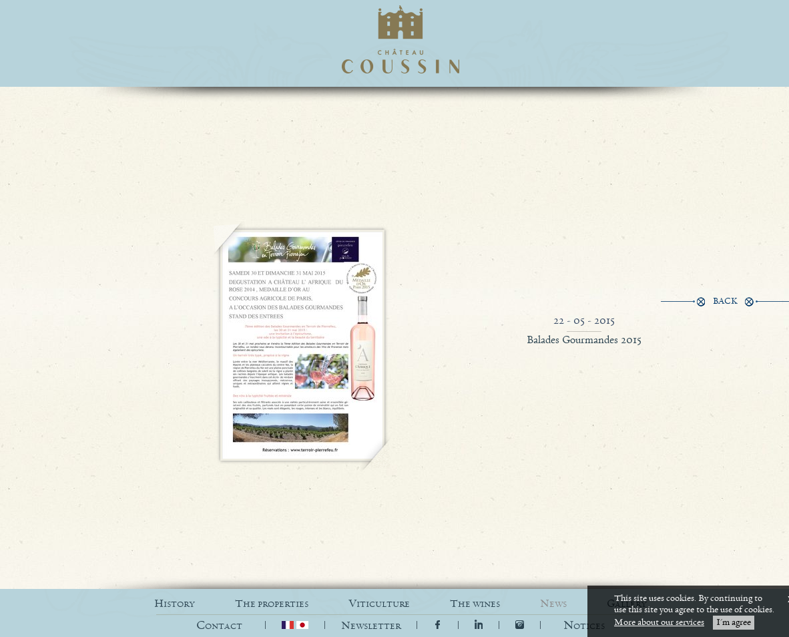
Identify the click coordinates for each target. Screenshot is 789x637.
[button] (584, 626)
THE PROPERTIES (271, 604)
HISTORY (174, 604)
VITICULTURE (379, 604)
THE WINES (475, 604)
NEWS (553, 604)
